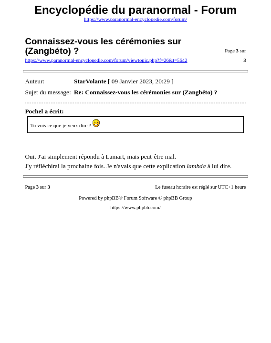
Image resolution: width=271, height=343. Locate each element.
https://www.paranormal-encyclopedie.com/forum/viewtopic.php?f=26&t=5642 (106, 60)
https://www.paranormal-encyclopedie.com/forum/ (135, 19)
